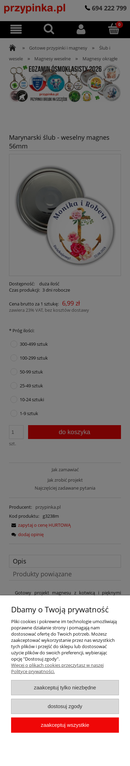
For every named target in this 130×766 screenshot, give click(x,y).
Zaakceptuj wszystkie (65, 725)
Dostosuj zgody (65, 706)
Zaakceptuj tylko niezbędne (65, 687)
